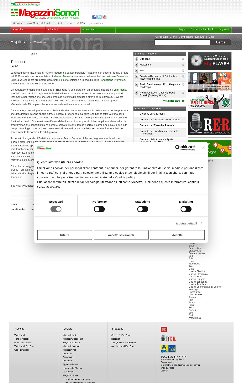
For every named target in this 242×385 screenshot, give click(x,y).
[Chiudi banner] (203, 147)
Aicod (171, 368)
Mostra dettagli (186, 223)
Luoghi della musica (209, 148)
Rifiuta (64, 235)
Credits (164, 371)
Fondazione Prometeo (112, 79)
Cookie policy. (125, 177)
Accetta (177, 235)
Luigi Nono (120, 89)
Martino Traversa (63, 76)
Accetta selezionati (121, 235)
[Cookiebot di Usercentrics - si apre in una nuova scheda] (178, 148)
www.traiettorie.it (30, 185)
